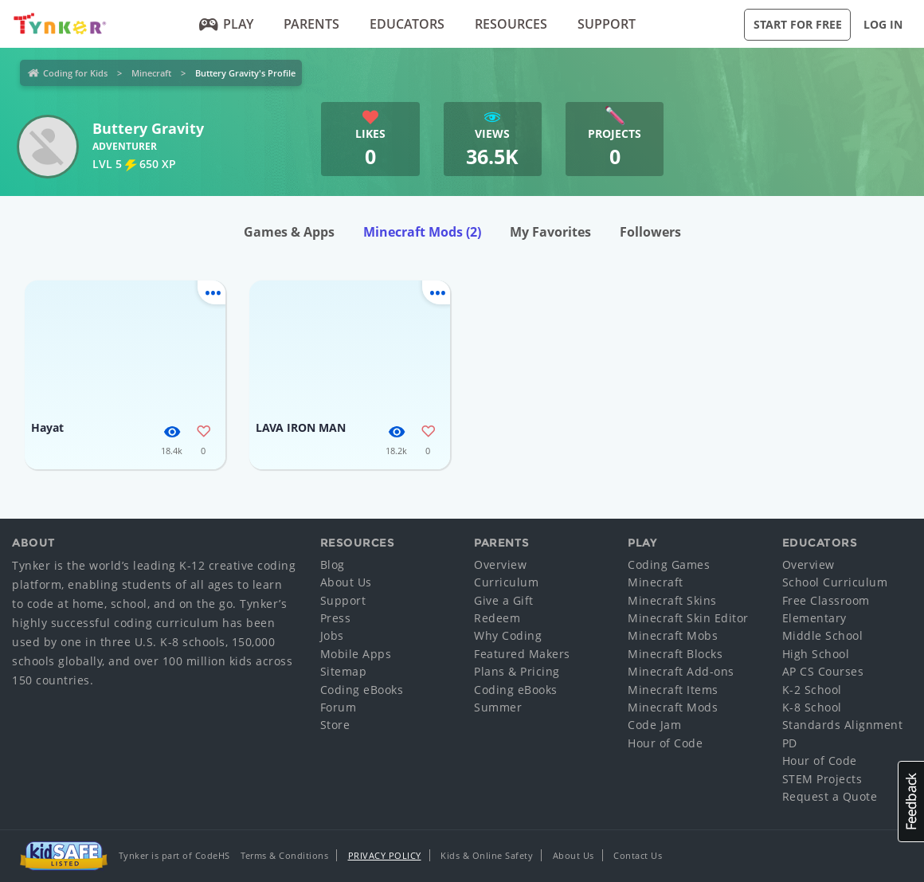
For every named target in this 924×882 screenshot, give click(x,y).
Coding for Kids (75, 73)
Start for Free (798, 24)
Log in (882, 24)
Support (607, 24)
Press (335, 617)
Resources (511, 24)
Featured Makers (522, 653)
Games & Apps (289, 232)
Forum (338, 707)
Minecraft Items (673, 689)
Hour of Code (665, 743)
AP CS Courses (823, 671)
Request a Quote (830, 796)
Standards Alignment (842, 724)
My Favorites (550, 232)
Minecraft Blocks (675, 653)
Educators (407, 24)
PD (789, 743)
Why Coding (508, 635)
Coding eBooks (362, 689)
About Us (346, 582)
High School (816, 653)
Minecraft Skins (672, 600)
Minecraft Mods (422, 232)
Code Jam (654, 724)
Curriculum (506, 582)
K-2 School (812, 689)
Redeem (497, 617)
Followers (650, 232)
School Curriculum (835, 582)
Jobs (332, 635)
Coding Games (669, 564)
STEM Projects (822, 778)
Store (335, 724)
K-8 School (812, 707)
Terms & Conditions (284, 855)
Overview (500, 564)
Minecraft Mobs (673, 635)
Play (225, 23)
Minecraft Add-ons (681, 671)
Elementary (814, 617)
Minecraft (151, 73)
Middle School (822, 635)
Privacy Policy (384, 855)
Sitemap (343, 671)
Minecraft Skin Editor (688, 617)
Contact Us (637, 855)
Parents (311, 24)
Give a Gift (504, 600)
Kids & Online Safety (486, 855)
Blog (332, 564)
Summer (498, 707)
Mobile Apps (356, 653)
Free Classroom (826, 600)
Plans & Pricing (517, 671)
